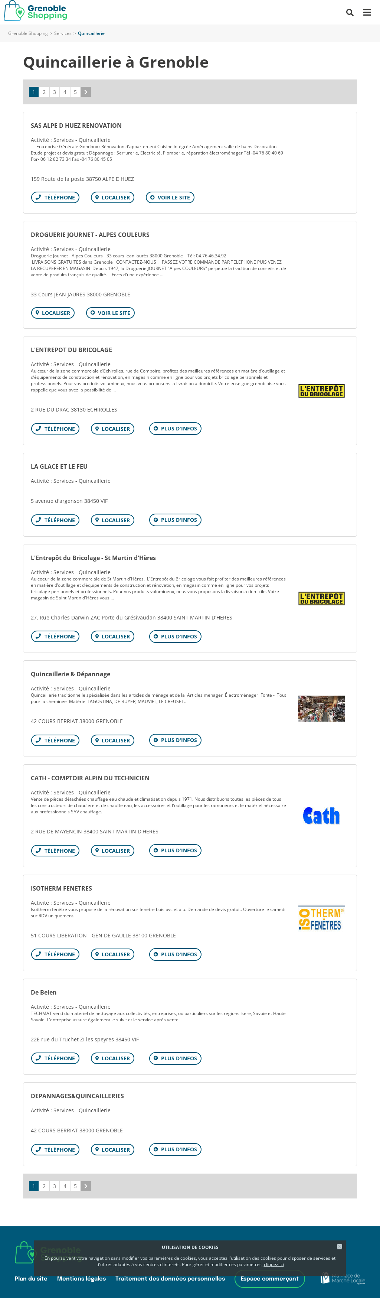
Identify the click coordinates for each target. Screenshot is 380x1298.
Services (63, 33)
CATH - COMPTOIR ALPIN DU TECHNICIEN (90, 774)
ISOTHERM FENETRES (61, 884)
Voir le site (173, 197)
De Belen (44, 987)
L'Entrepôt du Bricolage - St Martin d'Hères (93, 555)
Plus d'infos (178, 427)
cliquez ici (274, 1264)
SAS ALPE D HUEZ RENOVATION (76, 125)
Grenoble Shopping (28, 33)
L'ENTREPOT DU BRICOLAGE (71, 349)
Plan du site (31, 1272)
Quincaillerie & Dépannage (70, 671)
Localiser (115, 197)
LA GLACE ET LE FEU (59, 465)
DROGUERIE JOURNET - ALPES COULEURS (90, 234)
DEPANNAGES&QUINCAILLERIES (77, 1090)
